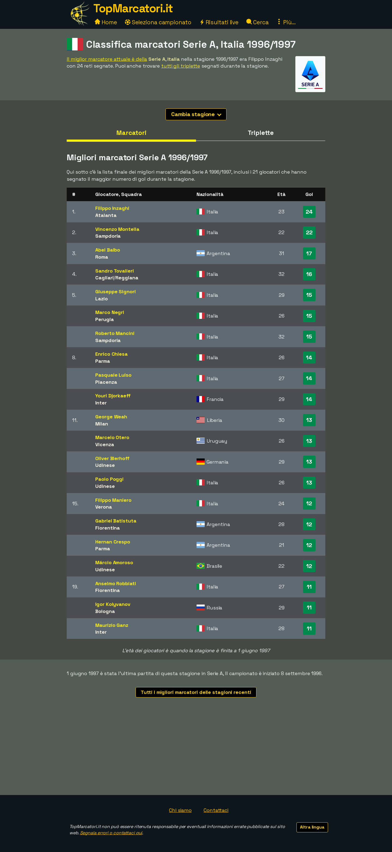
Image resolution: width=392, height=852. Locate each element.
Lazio (101, 298)
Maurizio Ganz (111, 625)
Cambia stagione (196, 114)
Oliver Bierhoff (112, 458)
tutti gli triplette (180, 66)
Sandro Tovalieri (114, 271)
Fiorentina (107, 528)
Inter (101, 403)
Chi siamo (180, 810)
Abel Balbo (107, 250)
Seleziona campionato (158, 22)
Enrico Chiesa (111, 354)
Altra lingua (312, 827)
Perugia (104, 319)
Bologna (105, 611)
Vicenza (104, 444)
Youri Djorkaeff (113, 395)
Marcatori (131, 133)
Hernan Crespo (112, 542)
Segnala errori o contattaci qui (111, 833)
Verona (103, 507)
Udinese (105, 465)
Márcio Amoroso (114, 562)
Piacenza (106, 382)
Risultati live (219, 22)
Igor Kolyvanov (112, 604)
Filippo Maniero (113, 500)
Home (106, 22)
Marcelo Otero (112, 437)
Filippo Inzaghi (112, 208)
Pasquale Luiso (113, 375)
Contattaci (216, 810)
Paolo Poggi (109, 479)
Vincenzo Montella (117, 229)
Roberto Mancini (114, 333)
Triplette (260, 133)
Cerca (257, 22)
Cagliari (104, 277)
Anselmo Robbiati (115, 583)
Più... (285, 22)
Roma (101, 257)
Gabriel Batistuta (115, 521)
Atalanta (105, 215)
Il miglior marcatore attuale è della (107, 59)
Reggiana (126, 277)
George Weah (111, 416)
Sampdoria (108, 236)
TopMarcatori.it (133, 8)
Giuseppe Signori (115, 291)
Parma (102, 361)
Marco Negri (109, 312)
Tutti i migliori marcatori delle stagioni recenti (196, 692)
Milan (101, 424)
